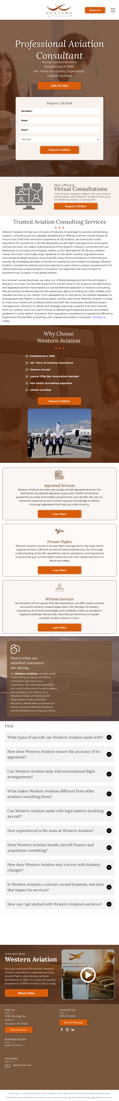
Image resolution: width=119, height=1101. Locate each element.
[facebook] (62, 1030)
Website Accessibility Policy (99, 1093)
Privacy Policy (14, 1093)
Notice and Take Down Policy (75, 1093)
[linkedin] (72, 1030)
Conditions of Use (55, 1093)
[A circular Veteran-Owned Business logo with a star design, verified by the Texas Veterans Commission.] (101, 928)
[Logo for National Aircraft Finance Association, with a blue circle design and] (73, 928)
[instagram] (67, 1030)
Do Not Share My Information (34, 1093)
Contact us (99, 317)
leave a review (19, 707)
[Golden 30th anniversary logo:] (45, 928)
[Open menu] (113, 10)
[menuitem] (9, 1065)
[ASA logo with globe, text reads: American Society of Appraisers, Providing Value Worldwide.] (17, 928)
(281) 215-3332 (67, 1015)
